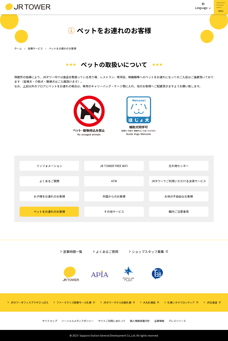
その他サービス (114, 211)
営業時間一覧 (72, 251)
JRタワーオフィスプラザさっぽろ (29, 302)
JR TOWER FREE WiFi (114, 166)
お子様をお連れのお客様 (49, 196)
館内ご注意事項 (179, 211)
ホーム (18, 48)
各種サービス (35, 48)
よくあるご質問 (49, 181)
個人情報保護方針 (140, 321)
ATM (114, 181)
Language (203, 6)
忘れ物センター (179, 166)
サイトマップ (49, 321)
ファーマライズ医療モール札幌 (73, 302)
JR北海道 (212, 302)
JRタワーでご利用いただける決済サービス (178, 181)
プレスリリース (177, 321)
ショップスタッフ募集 (148, 251)
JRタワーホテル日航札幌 (117, 302)
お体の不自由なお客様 (178, 196)
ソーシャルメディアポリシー (77, 321)
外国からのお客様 (114, 196)
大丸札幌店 (149, 302)
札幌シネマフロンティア (181, 302)
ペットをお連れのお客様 (49, 211)
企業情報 (159, 321)
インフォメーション (49, 166)
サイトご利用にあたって (111, 321)
